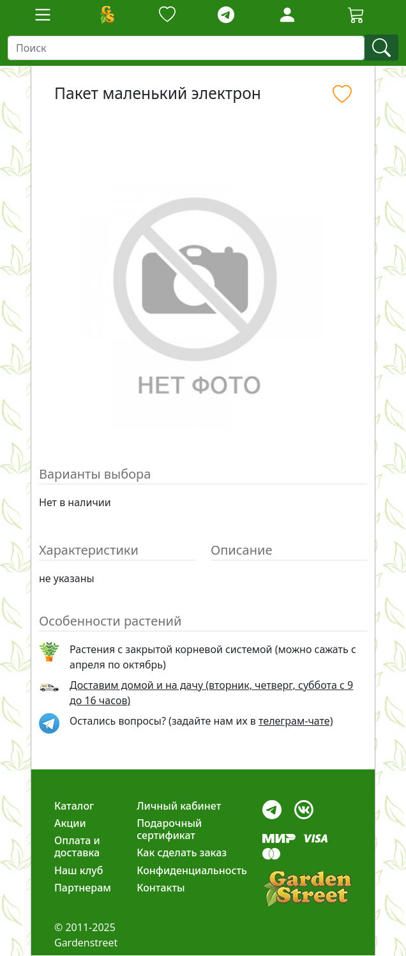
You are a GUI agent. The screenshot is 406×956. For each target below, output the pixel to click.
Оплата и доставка (77, 846)
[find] (381, 48)
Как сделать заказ (182, 852)
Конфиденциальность (192, 870)
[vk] (303, 806)
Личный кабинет (179, 806)
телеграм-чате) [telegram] (296, 721)
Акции (70, 823)
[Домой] (106, 14)
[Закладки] (167, 15)
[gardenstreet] (307, 888)
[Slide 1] (203, 431)
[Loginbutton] (287, 15)
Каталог (74, 806)
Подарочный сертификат (169, 829)
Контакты (161, 888)
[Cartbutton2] (356, 14)
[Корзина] (356, 14)
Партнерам (82, 888)
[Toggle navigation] (43, 15)
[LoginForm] (287, 13)
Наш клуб (78, 870)
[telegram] (226, 15)
